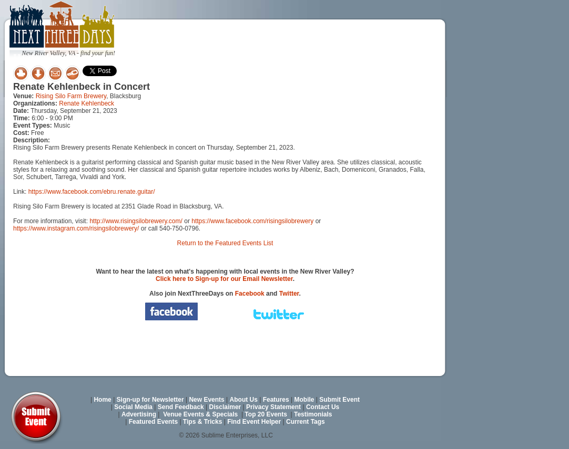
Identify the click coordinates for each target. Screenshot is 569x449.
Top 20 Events (266, 414)
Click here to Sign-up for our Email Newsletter (224, 279)
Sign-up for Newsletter (150, 399)
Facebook (250, 293)
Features (276, 399)
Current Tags (305, 421)
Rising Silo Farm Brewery (71, 96)
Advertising (138, 414)
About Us (244, 399)
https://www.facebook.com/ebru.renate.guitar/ (91, 191)
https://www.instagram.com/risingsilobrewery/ (76, 228)
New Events (206, 399)
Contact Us (322, 407)
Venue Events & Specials (200, 414)
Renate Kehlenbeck (86, 103)
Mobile (304, 399)
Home (102, 399)
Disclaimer (225, 407)
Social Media (133, 407)
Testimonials (313, 414)
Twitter (289, 293)
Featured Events (153, 421)
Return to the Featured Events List (225, 243)
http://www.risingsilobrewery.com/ (135, 221)
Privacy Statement (273, 407)
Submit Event (339, 399)
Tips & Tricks (202, 421)
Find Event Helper (254, 421)
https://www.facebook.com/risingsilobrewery (252, 221)
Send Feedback (181, 407)
